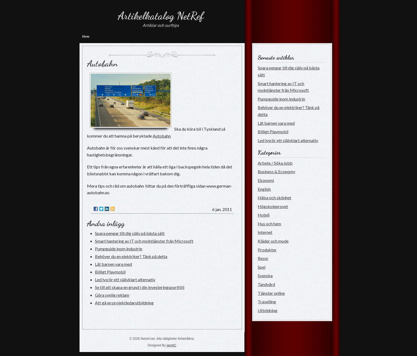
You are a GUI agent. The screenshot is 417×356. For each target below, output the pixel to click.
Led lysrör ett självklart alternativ (125, 279)
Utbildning (267, 310)
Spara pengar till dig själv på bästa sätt (130, 233)
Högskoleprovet (273, 206)
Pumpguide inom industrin (118, 248)
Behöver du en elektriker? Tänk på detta (131, 256)
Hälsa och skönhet (274, 197)
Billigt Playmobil (110, 271)
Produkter (267, 249)
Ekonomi (266, 180)
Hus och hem (269, 223)
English (264, 189)
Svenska (265, 275)
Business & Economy (276, 171)
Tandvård (266, 284)
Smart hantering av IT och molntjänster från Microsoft (144, 240)
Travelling (267, 301)
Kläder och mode (273, 240)
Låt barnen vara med (113, 264)
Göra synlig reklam (112, 294)
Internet (265, 232)
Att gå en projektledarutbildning (124, 302)
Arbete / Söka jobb (275, 162)
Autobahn (102, 64)
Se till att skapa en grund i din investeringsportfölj (139, 287)
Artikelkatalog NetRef (161, 15)
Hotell (263, 214)
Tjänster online (271, 293)
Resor (263, 258)
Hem (85, 36)
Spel (261, 267)
